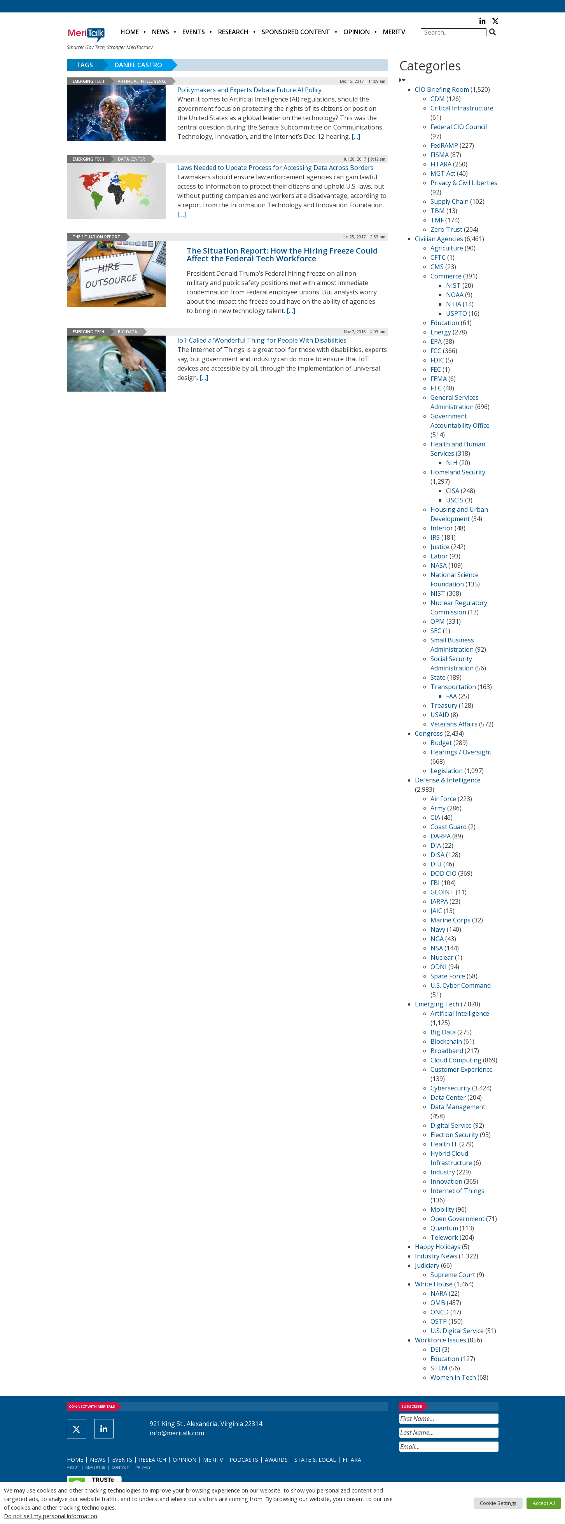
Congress (429, 733)
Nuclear (441, 957)
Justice (440, 546)
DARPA (440, 836)
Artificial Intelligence (142, 81)
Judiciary (427, 1265)
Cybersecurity (450, 1088)
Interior (441, 528)
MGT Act (442, 173)
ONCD (439, 1312)
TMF (437, 220)
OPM (437, 621)
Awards (276, 1459)
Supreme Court (452, 1274)
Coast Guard (448, 826)
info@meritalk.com (177, 1433)
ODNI (438, 966)
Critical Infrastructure (461, 108)
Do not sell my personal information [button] (50, 1516)
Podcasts (243, 1459)
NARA (438, 1293)
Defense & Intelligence (448, 780)
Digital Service (451, 1125)
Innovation (446, 1181)
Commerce (446, 276)
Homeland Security (457, 472)
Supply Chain (449, 201)
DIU (436, 864)
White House (434, 1284)
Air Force (443, 798)
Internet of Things (457, 1190)
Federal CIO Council (458, 126)
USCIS (455, 500)
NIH (452, 462)
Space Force (447, 976)
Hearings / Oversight (461, 752)
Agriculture (446, 248)
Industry (442, 1172)
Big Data (127, 331)
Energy (440, 332)
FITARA (440, 164)
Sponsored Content (296, 32)
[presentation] (458, 1471)
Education (444, 322)
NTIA (453, 304)
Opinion (356, 32)
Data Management (457, 1106)
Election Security (454, 1134)
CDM (437, 98)
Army (438, 808)
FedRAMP (444, 145)
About (73, 1467)
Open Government (457, 1218)
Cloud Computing (455, 1060)
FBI (435, 882)
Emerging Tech (88, 81)
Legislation (446, 770)
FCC (435, 350)
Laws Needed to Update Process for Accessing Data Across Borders (275, 167)
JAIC (436, 910)
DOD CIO (443, 873)
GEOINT (442, 892)
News (160, 32)
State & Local (315, 1459)
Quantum (444, 1228)
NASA (438, 565)
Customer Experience (461, 1069)
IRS (435, 537)
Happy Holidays (437, 1246)
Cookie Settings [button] (498, 1503)
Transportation (453, 686)
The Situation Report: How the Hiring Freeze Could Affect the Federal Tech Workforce (282, 254)
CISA (452, 490)
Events (193, 32)
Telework (444, 1237)
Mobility (442, 1209)
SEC (435, 630)
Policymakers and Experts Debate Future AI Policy (249, 90)
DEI (435, 1349)
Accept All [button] (544, 1503)
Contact (120, 1467)
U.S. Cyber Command (460, 985)
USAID (439, 714)
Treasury (443, 705)
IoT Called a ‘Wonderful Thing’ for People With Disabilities (261, 340)
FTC (436, 388)
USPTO (456, 313)
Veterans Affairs (454, 724)
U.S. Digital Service (457, 1330)
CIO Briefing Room (442, 89)
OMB (437, 1302)
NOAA (455, 294)
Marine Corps (450, 920)
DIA (435, 845)
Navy (437, 929)
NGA (437, 938)
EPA (436, 341)
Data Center (131, 159)
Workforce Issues (440, 1340)
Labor (439, 556)
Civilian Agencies (439, 238)
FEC (435, 369)
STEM (439, 1368)
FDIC (437, 360)
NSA (436, 948)
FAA (451, 696)
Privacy (142, 1467)
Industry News (436, 1256)
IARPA (439, 901)
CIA (435, 817)
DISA (437, 854)
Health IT (444, 1144)
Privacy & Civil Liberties (463, 182)
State (438, 677)
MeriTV (394, 32)
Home (130, 32)
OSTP (438, 1321)
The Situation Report (96, 237)
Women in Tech (453, 1377)
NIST (453, 285)
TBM (437, 210)
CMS (437, 266)
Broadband (446, 1050)
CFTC (438, 257)
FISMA (439, 154)
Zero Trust (446, 229)
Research (233, 32)
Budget (441, 742)
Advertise (95, 1467)
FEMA (438, 378)
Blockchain (446, 1041)
